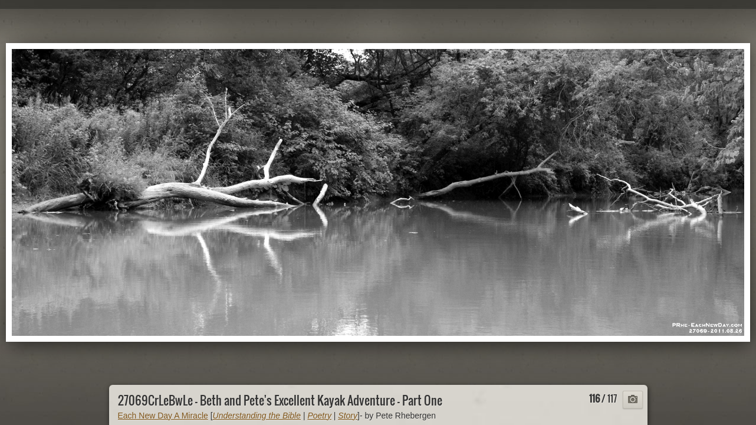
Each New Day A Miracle (163, 415)
